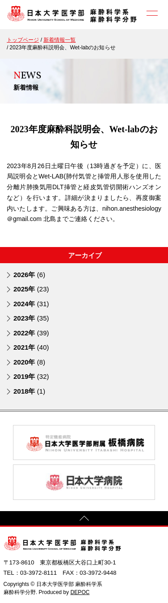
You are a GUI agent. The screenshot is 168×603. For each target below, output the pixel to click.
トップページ (23, 40)
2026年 (29, 274)
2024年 (31, 304)
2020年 (29, 362)
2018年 (29, 391)
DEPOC (80, 592)
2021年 (31, 347)
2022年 (31, 333)
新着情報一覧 (59, 40)
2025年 (31, 289)
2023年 (31, 318)
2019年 (31, 376)
